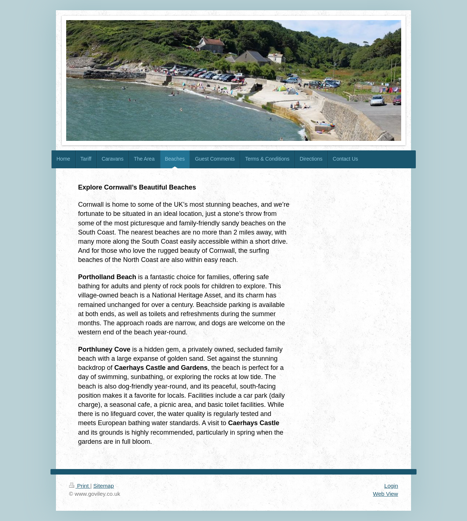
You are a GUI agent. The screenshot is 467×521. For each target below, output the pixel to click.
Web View (385, 494)
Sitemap (103, 486)
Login (391, 486)
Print (79, 486)
